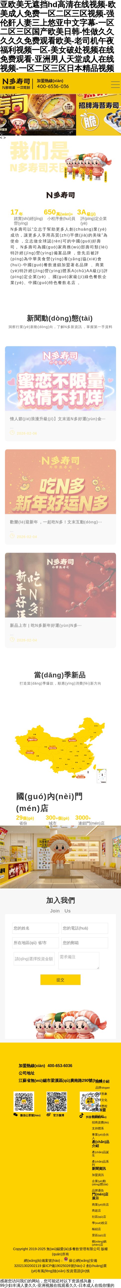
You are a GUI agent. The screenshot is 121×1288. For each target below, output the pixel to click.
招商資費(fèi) (100, 1122)
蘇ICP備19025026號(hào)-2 (63, 1266)
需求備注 (78, 961)
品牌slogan (102, 1087)
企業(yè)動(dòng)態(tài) (100, 1183)
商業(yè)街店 (100, 1204)
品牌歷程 (101, 1106)
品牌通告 (98, 1190)
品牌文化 (101, 1099)
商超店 (96, 1210)
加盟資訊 (98, 1174)
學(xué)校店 (99, 1222)
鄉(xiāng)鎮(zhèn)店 (99, 1243)
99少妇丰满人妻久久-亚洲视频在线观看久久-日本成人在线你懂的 (57, 1285)
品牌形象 (101, 1093)
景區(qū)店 (99, 1235)
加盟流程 (98, 1116)
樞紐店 (96, 1229)
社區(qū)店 (99, 1216)
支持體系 (98, 1128)
